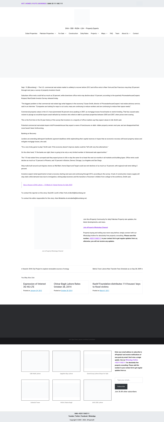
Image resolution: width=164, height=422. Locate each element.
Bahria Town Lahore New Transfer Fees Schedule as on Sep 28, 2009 (117, 269)
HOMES (28, 3)
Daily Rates (84, 33)
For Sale (62, 33)
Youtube (71, 416)
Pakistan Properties (48, 33)
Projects (95, 33)
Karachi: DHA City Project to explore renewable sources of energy (46, 269)
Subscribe (121, 386)
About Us (126, 33)
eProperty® (90, 420)
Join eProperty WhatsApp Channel (95, 227)
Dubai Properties (31, 33)
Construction (73, 33)
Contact (135, 33)
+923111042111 (95, 238)
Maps (104, 33)
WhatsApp (92, 416)
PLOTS (34, 3)
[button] (55, 33)
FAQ (111, 33)
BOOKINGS (42, 3)
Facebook (84, 416)
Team (117, 33)
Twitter (77, 416)
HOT (22, 3)
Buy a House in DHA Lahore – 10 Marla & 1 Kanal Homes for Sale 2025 (47, 185)
